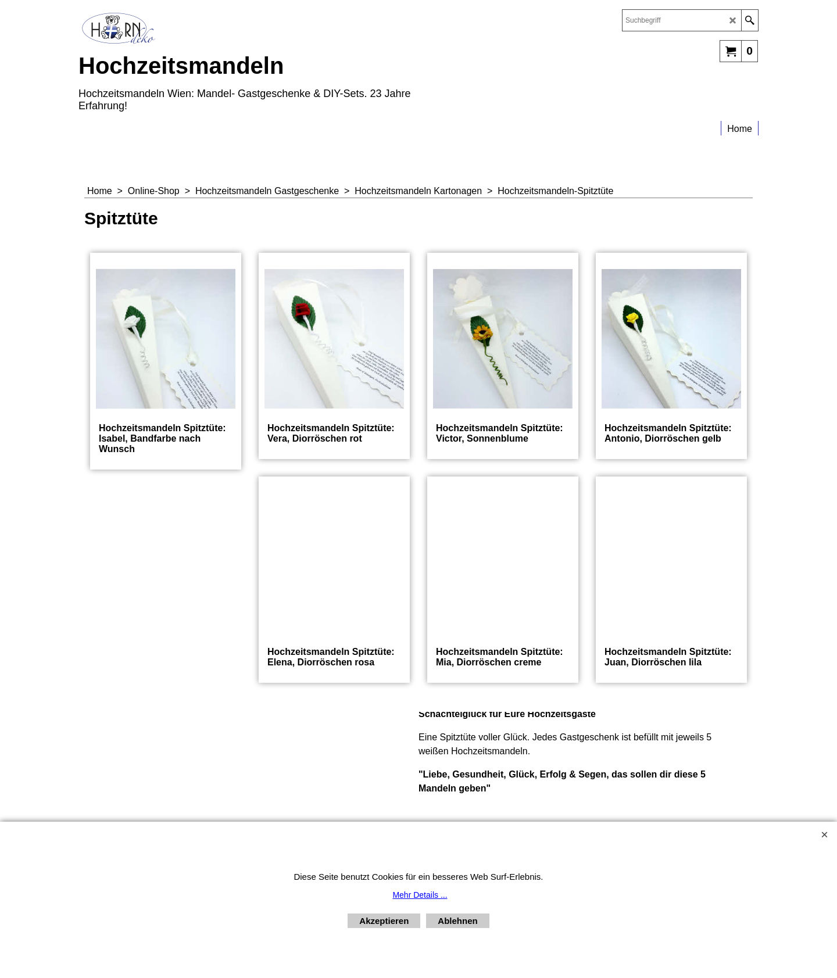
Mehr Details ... (419, 895)
